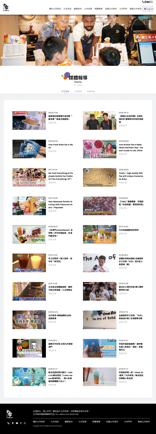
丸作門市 (122, 9)
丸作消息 (66, 9)
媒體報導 (97, 9)
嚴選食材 (77, 9)
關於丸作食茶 (54, 9)
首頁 (75, 85)
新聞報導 (91, 91)
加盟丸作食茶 (110, 9)
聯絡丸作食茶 (135, 9)
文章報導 (78, 91)
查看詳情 (52, 123)
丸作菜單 (87, 9)
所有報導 (65, 91)
